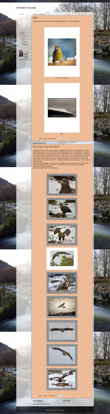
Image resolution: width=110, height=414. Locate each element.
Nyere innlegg (38, 401)
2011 (22, 34)
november (24, 36)
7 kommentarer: (52, 395)
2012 (22, 32)
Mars (35, 18)
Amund (27, 51)
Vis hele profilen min (24, 59)
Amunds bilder (26, 8)
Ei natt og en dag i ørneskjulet (46, 147)
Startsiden (66, 401)
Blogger (62, 410)
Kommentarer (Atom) (44, 404)
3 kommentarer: (52, 138)
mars (23, 38)
